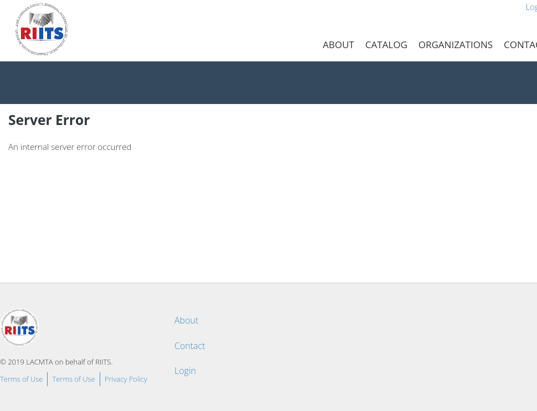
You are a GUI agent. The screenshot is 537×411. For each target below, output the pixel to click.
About (338, 44)
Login (185, 371)
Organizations (456, 44)
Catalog (386, 44)
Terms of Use (21, 379)
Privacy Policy (126, 379)
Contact (189, 346)
